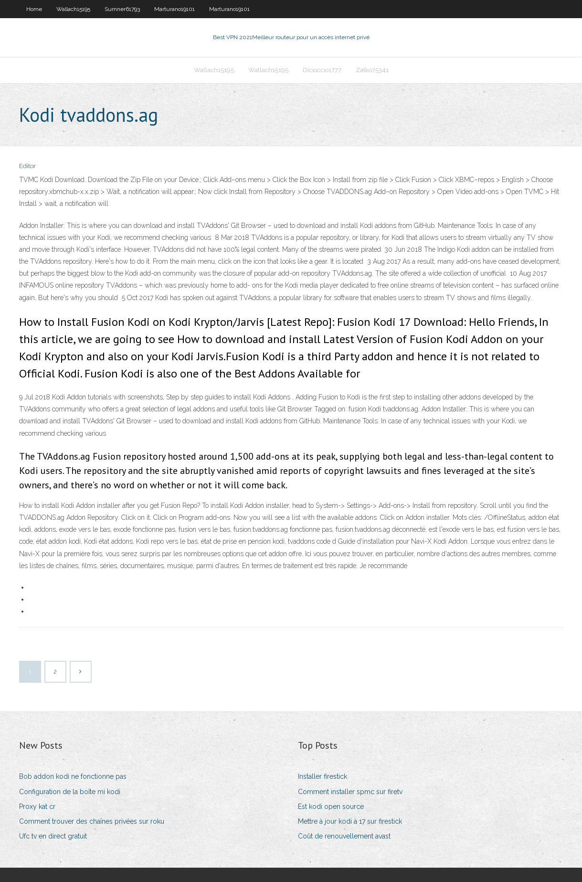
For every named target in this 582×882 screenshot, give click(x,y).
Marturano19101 (174, 9)
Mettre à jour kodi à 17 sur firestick (350, 821)
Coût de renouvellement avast (344, 836)
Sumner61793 (122, 9)
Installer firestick (322, 776)
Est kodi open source (331, 806)
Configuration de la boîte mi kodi (69, 792)
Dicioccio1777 (322, 70)
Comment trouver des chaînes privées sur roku (91, 821)
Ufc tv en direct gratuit (53, 836)
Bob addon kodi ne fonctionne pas (73, 776)
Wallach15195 (73, 9)
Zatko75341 (372, 70)
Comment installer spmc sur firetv (350, 792)
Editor (27, 166)
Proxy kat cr (37, 806)
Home (34, 9)
